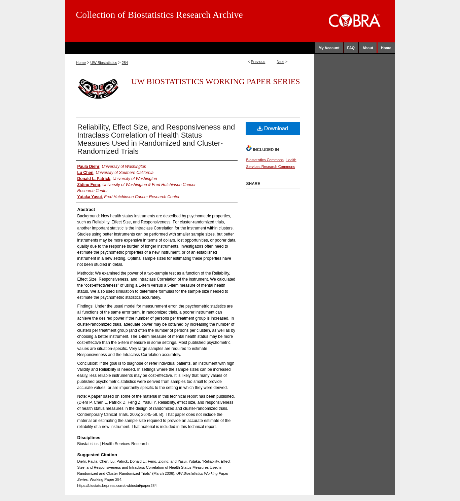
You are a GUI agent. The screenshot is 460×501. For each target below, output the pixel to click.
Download (272, 128)
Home (81, 63)
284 (125, 63)
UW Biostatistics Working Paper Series (215, 81)
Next (280, 62)
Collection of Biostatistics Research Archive (159, 14)
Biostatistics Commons (265, 160)
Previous (258, 62)
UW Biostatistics (104, 63)
